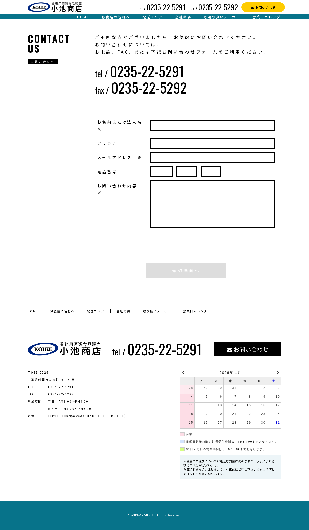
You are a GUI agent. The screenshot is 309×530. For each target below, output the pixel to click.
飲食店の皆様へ (116, 16)
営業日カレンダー (269, 16)
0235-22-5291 (161, 7)
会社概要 (183, 16)
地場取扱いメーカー (222, 16)
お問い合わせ (265, 7)
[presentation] (186, 250)
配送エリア (152, 16)
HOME (83, 16)
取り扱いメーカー (157, 311)
